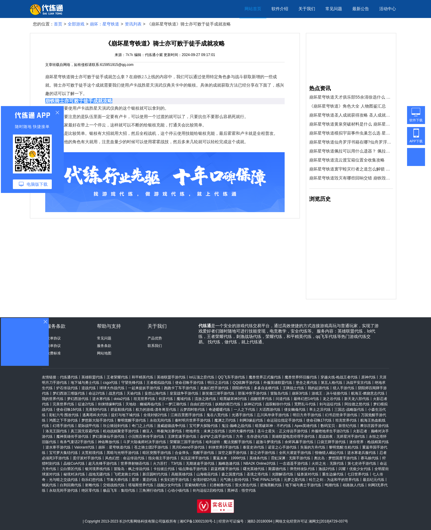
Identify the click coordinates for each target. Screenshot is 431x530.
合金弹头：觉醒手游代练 (194, 453)
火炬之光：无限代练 (328, 463)
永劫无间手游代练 (63, 490)
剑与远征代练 (330, 404)
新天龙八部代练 (356, 399)
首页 (58, 24)
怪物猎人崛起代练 (329, 453)
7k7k (129, 55)
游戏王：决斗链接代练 (329, 393)
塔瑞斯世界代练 (140, 485)
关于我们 (306, 8)
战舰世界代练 (261, 399)
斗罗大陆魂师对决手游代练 (144, 442)
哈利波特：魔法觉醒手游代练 (229, 442)
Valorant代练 (84, 447)
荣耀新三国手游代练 (186, 442)
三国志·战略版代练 (349, 409)
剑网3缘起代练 (251, 420)
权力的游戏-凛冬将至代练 (156, 409)
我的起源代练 (318, 388)
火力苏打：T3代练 (167, 463)
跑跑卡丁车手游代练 (180, 388)
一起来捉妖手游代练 (144, 388)
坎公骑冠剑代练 (115, 426)
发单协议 (53, 338)
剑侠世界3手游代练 (223, 447)
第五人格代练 (331, 382)
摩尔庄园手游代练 (374, 426)
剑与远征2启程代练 (208, 490)
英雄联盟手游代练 (171, 377)
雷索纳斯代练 (195, 485)
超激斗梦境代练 (268, 442)
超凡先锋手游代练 (102, 463)
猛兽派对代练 (307, 474)
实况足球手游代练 (194, 458)
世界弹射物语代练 (135, 463)
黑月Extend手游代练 (188, 447)
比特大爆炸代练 (241, 431)
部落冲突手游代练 (252, 393)
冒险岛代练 (279, 393)
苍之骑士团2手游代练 (151, 447)
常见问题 (333, 8)
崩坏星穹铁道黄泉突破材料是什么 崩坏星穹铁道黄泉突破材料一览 (351, 124)
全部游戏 (76, 24)
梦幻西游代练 (78, 399)
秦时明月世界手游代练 (193, 420)
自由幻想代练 (201, 404)
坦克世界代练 (144, 399)
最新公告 (360, 8)
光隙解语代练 (282, 474)
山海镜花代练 (207, 474)
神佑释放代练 (108, 442)
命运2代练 (97, 393)
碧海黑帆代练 (271, 485)
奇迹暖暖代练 (219, 409)
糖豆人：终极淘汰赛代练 (162, 431)
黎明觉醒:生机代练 (344, 447)
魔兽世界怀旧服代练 (301, 377)
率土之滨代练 (320, 409)
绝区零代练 (90, 490)
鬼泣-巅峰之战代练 (236, 426)
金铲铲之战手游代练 (216, 436)
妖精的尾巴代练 (227, 404)
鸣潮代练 (332, 485)
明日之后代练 (218, 382)
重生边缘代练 (333, 474)
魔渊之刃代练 (225, 420)
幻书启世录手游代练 (341, 415)
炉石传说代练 (67, 388)
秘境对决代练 (74, 474)
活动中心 (387, 8)
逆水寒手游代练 (58, 447)
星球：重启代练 (144, 480)
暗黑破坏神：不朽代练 (273, 426)
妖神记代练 (253, 404)
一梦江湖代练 (175, 404)
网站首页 (253, 8)
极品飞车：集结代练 (119, 490)
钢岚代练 (49, 485)
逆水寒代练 (101, 399)
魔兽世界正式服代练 (265, 377)
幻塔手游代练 (63, 426)
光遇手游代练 (242, 415)
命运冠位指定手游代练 (285, 420)
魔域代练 (184, 399)
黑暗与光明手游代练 (123, 453)
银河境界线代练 (97, 469)
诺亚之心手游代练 (282, 447)
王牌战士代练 (293, 388)
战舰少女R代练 (169, 485)
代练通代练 (69, 377)
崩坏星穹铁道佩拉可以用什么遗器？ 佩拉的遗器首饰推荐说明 (351, 151)
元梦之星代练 (294, 480)
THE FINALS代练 (266, 480)
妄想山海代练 (155, 393)
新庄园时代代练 (155, 474)
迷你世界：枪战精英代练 (369, 442)
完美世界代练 (63, 404)
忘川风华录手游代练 (273, 415)
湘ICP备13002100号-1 (198, 521)
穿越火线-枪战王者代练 (339, 377)
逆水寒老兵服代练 (361, 453)
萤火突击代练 (246, 485)
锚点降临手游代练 (192, 469)
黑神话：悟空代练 (241, 490)
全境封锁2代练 (155, 415)
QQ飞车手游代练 (231, 377)
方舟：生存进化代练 (252, 436)
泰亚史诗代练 (253, 447)
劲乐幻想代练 (92, 480)
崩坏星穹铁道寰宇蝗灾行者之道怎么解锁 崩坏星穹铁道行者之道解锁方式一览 (351, 169)
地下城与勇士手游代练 (303, 485)
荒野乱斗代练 (305, 404)
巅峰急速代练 (229, 463)
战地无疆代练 (99, 474)
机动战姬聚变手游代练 (121, 431)
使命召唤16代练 (69, 409)
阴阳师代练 (241, 388)
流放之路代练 (205, 399)
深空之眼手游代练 (232, 453)
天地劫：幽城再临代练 (143, 404)
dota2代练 (122, 399)
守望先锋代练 (132, 382)
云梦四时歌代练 (192, 409)
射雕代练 (92, 485)
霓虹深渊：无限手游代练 (290, 458)
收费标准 (53, 353)
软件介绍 (279, 8)
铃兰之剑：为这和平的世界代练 (334, 480)
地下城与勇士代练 (85, 382)
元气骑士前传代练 (234, 480)
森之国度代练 (232, 474)
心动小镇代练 (178, 490)
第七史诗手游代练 (361, 463)
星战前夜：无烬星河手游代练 (341, 436)
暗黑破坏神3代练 (233, 399)
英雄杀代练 (258, 458)
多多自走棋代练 (266, 388)
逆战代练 (88, 388)
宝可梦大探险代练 (203, 426)
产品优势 (155, 338)
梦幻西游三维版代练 (69, 393)
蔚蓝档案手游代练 (225, 469)
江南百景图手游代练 (187, 415)
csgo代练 (110, 382)
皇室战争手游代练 (184, 393)
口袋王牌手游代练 (331, 442)
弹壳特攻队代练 (302, 469)
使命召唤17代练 (319, 420)
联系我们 (155, 346)
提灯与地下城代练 (125, 415)
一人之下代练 (244, 409)
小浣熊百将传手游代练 (146, 436)
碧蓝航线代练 (121, 409)
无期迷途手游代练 (200, 463)
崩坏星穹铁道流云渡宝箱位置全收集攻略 (347, 160)
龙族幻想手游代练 (214, 388)
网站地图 (104, 353)
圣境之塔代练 (257, 474)
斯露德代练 (277, 469)
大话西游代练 (269, 409)
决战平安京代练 (358, 382)
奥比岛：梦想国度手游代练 (335, 458)
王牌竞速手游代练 (182, 436)
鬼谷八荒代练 (217, 415)
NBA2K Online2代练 (259, 463)
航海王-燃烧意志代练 (368, 393)
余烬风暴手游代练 (299, 442)
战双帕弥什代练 (278, 404)
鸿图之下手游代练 (63, 420)
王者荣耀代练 (117, 377)
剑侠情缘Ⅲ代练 (110, 404)
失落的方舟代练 (312, 447)
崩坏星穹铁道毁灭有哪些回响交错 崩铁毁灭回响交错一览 (351, 178)
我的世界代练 (52, 399)
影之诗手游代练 (262, 453)
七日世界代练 (358, 474)
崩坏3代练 (300, 393)
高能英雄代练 (182, 474)
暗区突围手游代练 (156, 453)
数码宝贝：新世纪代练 (338, 426)
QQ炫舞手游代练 (246, 382)
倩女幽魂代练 (295, 409)
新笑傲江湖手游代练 (218, 393)
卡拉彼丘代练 (164, 469)
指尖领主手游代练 (162, 458)
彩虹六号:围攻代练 (64, 415)
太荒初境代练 (92, 453)
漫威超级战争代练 (171, 426)
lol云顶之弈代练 (201, 377)
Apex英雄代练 (306, 426)
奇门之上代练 (142, 426)
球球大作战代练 (112, 388)
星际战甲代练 (88, 426)
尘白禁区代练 (70, 469)
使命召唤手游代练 (189, 382)
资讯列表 (133, 24)
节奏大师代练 (117, 480)
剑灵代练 (166, 399)
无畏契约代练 (96, 409)
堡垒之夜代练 (306, 382)
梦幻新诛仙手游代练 (108, 436)
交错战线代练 (114, 485)
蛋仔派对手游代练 (87, 458)
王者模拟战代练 (159, 382)
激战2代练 (326, 469)
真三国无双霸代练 (85, 431)
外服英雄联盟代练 (277, 382)
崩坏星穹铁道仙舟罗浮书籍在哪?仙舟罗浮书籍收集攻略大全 (351, 142)
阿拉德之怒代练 (357, 404)
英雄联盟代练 (92, 377)
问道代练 (283, 399)
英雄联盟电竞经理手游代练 (293, 436)
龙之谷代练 (332, 399)
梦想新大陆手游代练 (97, 420)
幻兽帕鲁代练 (220, 485)
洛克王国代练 (56, 431)
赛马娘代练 (370, 458)
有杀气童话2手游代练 (77, 442)
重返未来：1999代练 (229, 458)
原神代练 (368, 377)
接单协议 (53, 346)
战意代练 (116, 393)
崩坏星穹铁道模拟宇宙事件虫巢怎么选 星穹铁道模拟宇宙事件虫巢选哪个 (351, 133)
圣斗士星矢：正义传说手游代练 (282, 431)
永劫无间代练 (160, 420)
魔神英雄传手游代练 (72, 436)
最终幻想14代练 (306, 399)
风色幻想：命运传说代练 (125, 458)
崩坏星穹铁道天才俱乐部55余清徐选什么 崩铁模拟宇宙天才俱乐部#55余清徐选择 (351, 97)
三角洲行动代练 (151, 490)
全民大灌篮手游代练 (295, 453)
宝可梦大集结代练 (63, 453)
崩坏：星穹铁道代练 (114, 447)
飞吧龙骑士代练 (126, 474)
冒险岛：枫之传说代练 (132, 469)
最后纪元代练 (373, 480)
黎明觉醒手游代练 (131, 420)
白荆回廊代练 (70, 485)
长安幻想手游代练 (174, 480)
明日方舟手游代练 (307, 415)
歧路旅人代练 (353, 485)
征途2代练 (86, 404)
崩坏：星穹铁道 (104, 24)
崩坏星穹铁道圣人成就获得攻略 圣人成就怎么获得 (351, 115)
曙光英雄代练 (254, 469)
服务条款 (104, 346)
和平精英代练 (142, 377)
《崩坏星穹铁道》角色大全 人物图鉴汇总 (347, 106)
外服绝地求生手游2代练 (330, 431)
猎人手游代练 (343, 388)
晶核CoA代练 (74, 463)
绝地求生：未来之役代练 (205, 431)
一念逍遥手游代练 (293, 463)
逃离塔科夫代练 (94, 415)
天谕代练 (134, 393)
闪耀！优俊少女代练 (355, 469)
